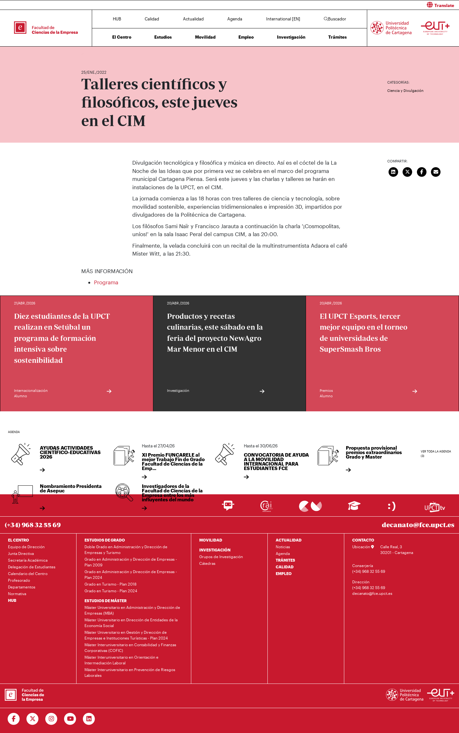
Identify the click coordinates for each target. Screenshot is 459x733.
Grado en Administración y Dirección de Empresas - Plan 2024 (130, 574)
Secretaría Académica (27, 560)
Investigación (291, 37)
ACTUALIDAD (289, 540)
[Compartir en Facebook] (422, 171)
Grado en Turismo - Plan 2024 (110, 590)
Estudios (163, 37)
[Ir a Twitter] (33, 719)
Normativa (17, 593)
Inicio (86, 53)
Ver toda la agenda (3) (436, 454)
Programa (106, 282)
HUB (117, 18)
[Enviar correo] (436, 171)
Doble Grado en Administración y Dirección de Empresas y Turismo (125, 549)
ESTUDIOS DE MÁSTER (105, 600)
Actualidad (193, 18)
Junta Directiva (21, 553)
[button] (346, 5)
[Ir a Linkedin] (89, 719)
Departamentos (21, 587)
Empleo (246, 37)
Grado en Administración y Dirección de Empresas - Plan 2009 (130, 562)
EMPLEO (284, 573)
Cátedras (207, 563)
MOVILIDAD (210, 540)
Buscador (335, 18)
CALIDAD (285, 567)
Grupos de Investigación (221, 556)
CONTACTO (363, 540)
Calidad (152, 18)
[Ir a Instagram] (51, 719)
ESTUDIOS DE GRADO (104, 540)
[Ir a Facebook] (14, 719)
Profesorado (19, 580)
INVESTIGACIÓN (214, 550)
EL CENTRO (18, 540)
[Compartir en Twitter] (408, 171)
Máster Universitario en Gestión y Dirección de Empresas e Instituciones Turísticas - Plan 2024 (126, 635)
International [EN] (283, 18)
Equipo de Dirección (26, 546)
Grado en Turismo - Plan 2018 (110, 584)
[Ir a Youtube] (70, 719)
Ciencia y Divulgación (405, 90)
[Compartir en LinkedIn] (393, 171)
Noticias (283, 546)
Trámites (337, 37)
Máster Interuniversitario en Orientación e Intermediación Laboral (121, 660)
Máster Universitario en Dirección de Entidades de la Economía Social (131, 622)
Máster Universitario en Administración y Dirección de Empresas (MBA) (132, 610)
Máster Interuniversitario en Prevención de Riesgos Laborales (129, 672)
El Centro (121, 37)
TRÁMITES (285, 560)
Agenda (234, 18)
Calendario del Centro (27, 573)
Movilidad (205, 37)
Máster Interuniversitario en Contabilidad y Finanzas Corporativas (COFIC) (130, 647)
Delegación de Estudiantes (31, 567)
